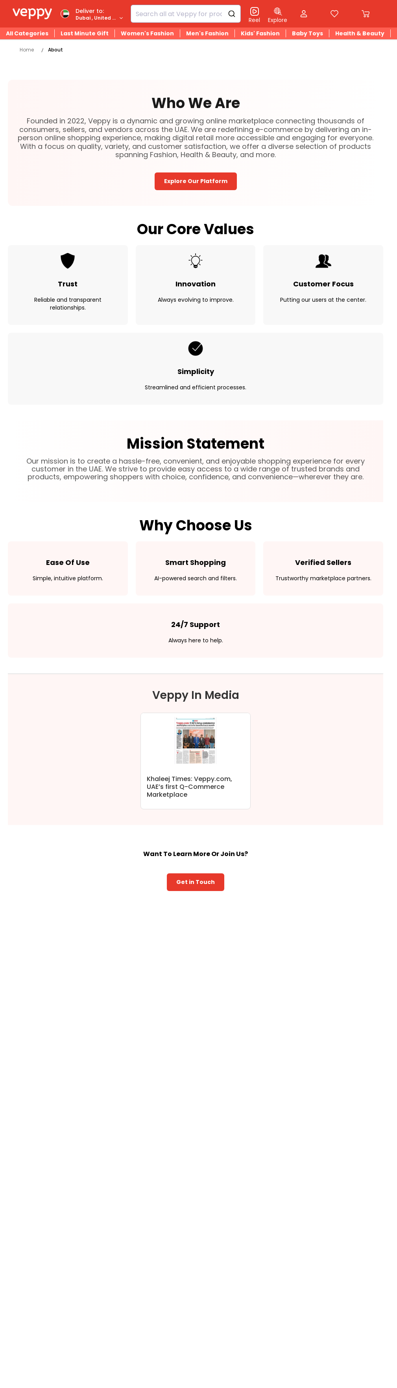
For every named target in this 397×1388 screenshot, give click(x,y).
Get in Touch (195, 882)
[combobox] (186, 14)
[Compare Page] (334, 15)
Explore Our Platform (195, 181)
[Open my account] (303, 15)
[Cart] (365, 13)
